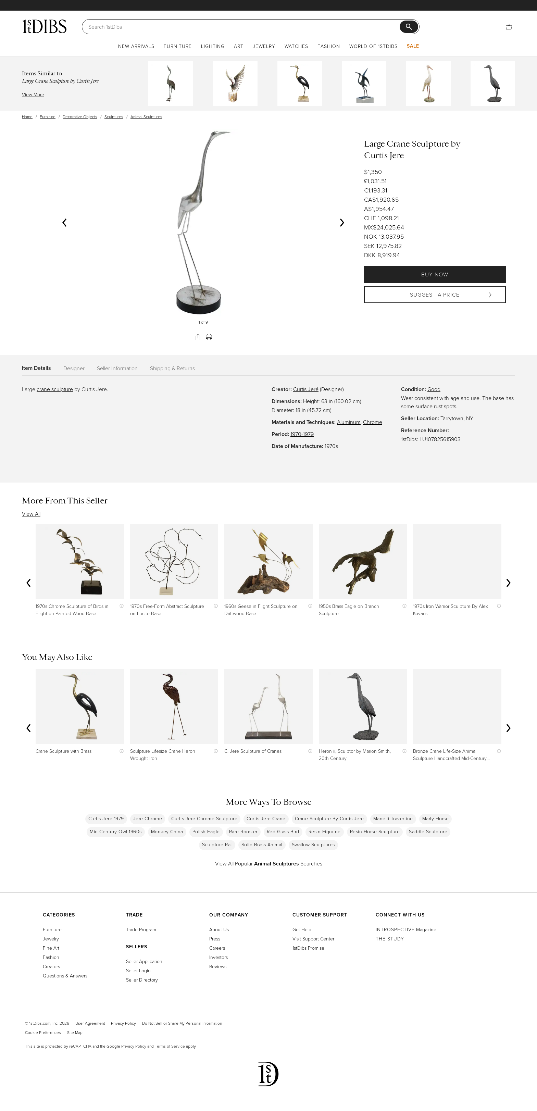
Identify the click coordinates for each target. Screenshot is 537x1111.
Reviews (217, 966)
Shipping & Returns (172, 368)
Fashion (328, 46)
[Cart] (509, 27)
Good (433, 389)
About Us (219, 929)
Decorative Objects (80, 117)
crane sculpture (55, 389)
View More (33, 94)
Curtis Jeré (306, 389)
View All (31, 513)
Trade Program (141, 929)
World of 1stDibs (373, 46)
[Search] (244, 27)
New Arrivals (136, 46)
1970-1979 (302, 434)
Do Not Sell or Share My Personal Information (182, 1023)
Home (27, 117)
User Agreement (90, 1023)
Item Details (36, 368)
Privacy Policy (123, 1023)
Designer (74, 368)
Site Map (75, 1032)
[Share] (197, 337)
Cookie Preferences (43, 1032)
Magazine (406, 929)
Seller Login (138, 970)
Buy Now (434, 274)
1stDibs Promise (308, 948)
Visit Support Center (313, 938)
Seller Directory (142, 979)
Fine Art (51, 948)
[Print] (208, 337)
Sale (413, 45)
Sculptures (113, 117)
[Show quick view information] (120, 606)
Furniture (178, 46)
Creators (51, 966)
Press (214, 938)
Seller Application (144, 961)
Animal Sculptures (146, 117)
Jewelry (264, 46)
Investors (218, 957)
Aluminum (349, 422)
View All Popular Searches (268, 863)
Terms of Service (170, 1046)
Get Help (301, 929)
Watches (296, 46)
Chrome (372, 422)
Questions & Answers (65, 975)
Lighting (213, 46)
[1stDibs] (44, 26)
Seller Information (117, 368)
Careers (217, 948)
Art (238, 46)
